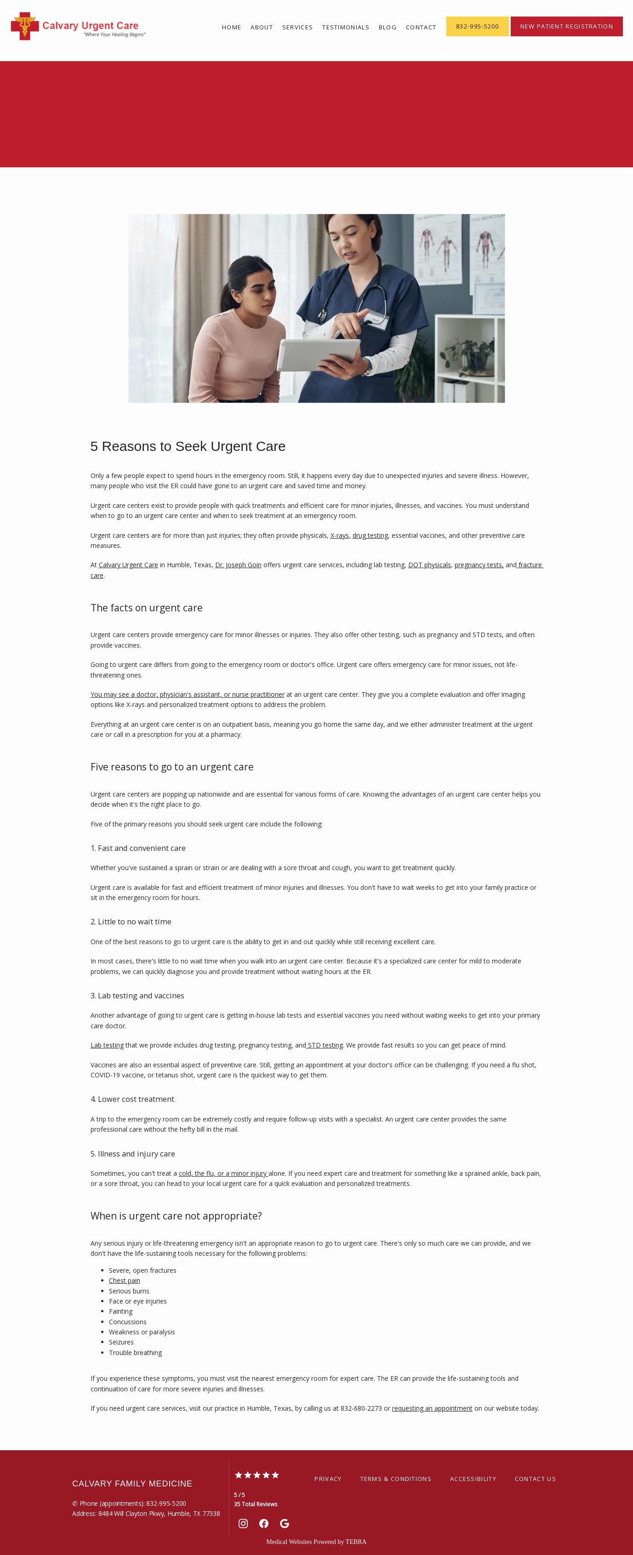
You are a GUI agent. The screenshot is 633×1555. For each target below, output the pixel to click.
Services (297, 27)
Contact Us (535, 1479)
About (262, 27)
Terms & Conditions (396, 1479)
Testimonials (346, 27)
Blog (388, 27)
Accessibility (473, 1479)
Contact (421, 27)
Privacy (328, 1479)
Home (231, 27)
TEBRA (356, 1541)
